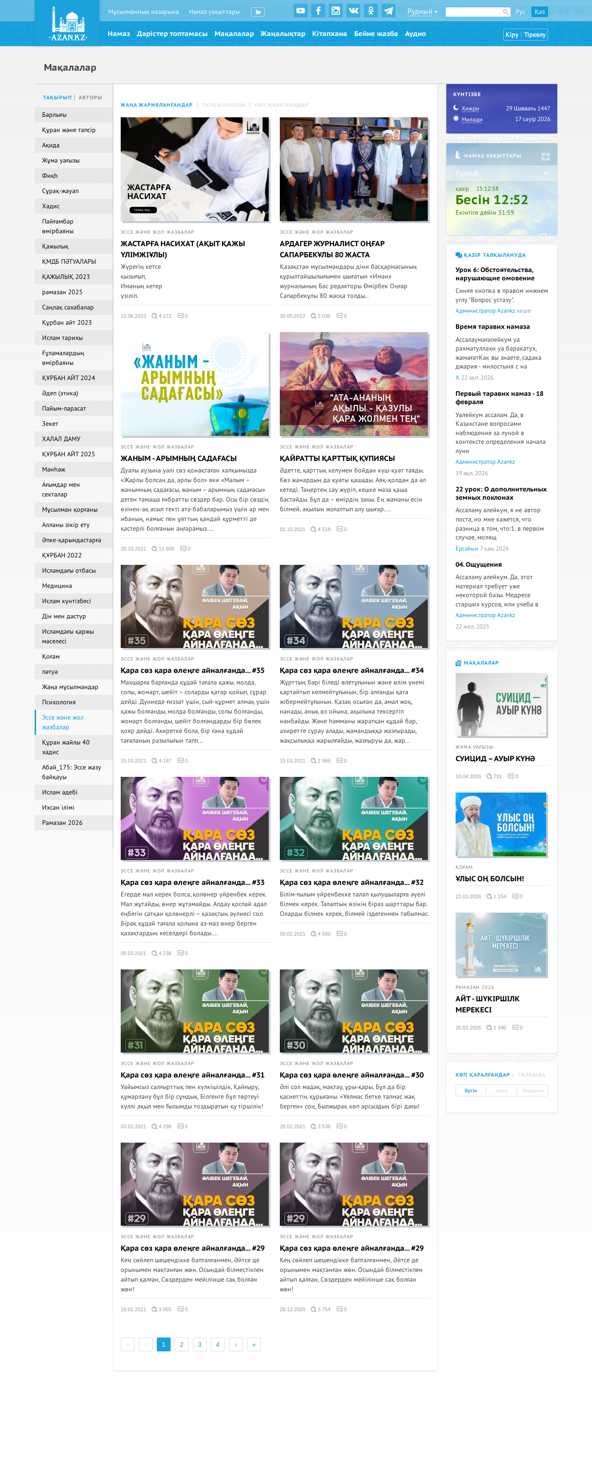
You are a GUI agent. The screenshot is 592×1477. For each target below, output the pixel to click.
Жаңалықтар (282, 34)
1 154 (496, 896)
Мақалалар (234, 34)
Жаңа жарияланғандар (157, 105)
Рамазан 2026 (475, 987)
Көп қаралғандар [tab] (483, 1075)
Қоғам (464, 867)
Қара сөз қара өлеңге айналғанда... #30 (352, 1075)
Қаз (540, 12)
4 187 (162, 760)
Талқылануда (223, 105)
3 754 (321, 1309)
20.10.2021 (133, 548)
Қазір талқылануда (491, 255)
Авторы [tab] (91, 98)
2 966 (321, 760)
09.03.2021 (133, 953)
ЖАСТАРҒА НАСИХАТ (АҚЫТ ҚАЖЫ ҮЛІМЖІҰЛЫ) (183, 249)
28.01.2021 (292, 1126)
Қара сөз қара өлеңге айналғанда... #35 (193, 670)
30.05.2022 (292, 316)
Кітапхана (329, 34)
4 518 (321, 529)
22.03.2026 (468, 896)
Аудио (415, 34)
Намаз (119, 34)
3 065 (162, 1309)
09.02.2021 (292, 934)
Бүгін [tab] (471, 1091)
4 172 (162, 316)
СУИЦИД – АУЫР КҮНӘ (495, 759)
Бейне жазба (376, 34)
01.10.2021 (292, 529)
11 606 (163, 548)
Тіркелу (535, 35)
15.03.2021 (292, 760)
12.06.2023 (133, 316)
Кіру (512, 35)
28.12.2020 (292, 1309)
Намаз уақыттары (214, 12)
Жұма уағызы (474, 747)
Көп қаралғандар (281, 105)
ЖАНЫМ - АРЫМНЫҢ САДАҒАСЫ (179, 458)
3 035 (321, 316)
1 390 (496, 1027)
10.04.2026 (468, 776)
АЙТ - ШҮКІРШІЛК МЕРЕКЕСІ (488, 1004)
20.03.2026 (468, 1027)
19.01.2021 (133, 1309)
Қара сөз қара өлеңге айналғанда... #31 (193, 1075)
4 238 (162, 953)
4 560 (321, 934)
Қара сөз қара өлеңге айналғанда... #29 (193, 1248)
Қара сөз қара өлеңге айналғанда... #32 (352, 882)
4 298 (162, 1126)
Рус (520, 12)
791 (494, 776)
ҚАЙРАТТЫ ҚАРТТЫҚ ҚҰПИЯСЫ (337, 458)
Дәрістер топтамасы (172, 34)
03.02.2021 (133, 1126)
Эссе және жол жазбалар (157, 232)
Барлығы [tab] (533, 1091)
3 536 (321, 1126)
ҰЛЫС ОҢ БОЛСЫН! (490, 879)
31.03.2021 (133, 760)
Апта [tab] (501, 1091)
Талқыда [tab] (532, 1075)
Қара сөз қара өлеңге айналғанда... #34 (352, 670)
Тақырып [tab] (57, 98)
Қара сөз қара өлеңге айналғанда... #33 (193, 882)
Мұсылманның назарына (143, 12)
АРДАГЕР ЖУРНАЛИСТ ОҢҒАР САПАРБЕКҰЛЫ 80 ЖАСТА (332, 249)
